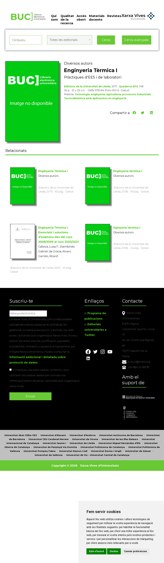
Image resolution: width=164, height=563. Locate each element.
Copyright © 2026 (62, 465)
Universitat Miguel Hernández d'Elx (119, 442)
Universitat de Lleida (82, 442)
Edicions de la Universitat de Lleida (87, 86)
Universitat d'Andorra (83, 435)
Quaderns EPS (128, 86)
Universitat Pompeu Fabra (39, 450)
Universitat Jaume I (54, 442)
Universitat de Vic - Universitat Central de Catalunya (97, 454)
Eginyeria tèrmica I (126, 227)
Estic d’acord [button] (100, 551)
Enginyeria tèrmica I (127, 171)
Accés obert (81, 18)
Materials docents (96, 18)
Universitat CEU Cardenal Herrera (48, 439)
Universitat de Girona (85, 439)
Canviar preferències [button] (139, 551)
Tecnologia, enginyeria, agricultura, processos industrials (113, 94)
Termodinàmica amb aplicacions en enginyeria (95, 98)
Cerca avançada (137, 40)
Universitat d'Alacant (53, 435)
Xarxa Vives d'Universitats (101, 465)
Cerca (106, 40)
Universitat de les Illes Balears (120, 439)
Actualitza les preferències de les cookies (31, 2)
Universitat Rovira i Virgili (106, 450)
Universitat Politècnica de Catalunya (103, 446)
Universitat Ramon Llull (73, 450)
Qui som (54, 18)
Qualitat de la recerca (67, 20)
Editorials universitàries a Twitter (95, 333)
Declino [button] (117, 551)
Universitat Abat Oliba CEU (20, 435)
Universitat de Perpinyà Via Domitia (55, 446)
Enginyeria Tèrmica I (53, 171)
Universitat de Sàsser (138, 450)
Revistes (114, 16)
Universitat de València (49, 454)
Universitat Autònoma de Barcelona (121, 435)
